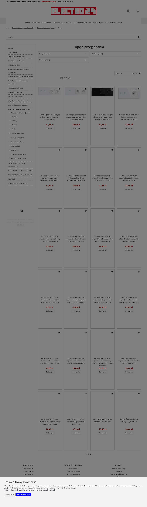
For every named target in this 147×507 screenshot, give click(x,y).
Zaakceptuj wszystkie (23, 494)
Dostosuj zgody (9, 494)
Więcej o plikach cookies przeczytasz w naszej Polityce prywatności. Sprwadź (29, 490)
